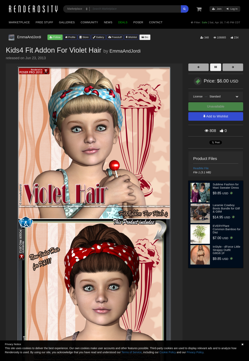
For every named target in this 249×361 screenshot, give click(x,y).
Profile (70, 37)
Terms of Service (131, 352)
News (108, 22)
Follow (55, 37)
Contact (155, 22)
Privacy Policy (195, 352)
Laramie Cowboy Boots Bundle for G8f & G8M (226, 208)
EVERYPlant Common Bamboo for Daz (227, 229)
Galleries (67, 22)
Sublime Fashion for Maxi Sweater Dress (226, 186)
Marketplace (19, 22)
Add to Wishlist (215, 116)
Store (84, 37)
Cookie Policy (167, 352)
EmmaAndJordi (125, 51)
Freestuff (115, 37)
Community (89, 22)
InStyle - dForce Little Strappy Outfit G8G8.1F (226, 250)
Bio (145, 37)
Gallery (98, 37)
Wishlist (131, 37)
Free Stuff (44, 22)
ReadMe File (201, 168)
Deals (123, 22)
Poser (138, 22)
